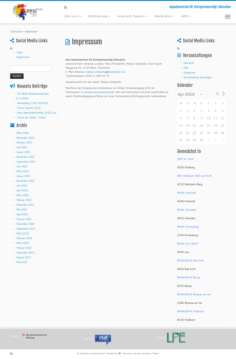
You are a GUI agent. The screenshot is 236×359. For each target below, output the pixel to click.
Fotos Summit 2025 (29, 108)
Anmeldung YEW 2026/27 (32, 103)
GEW (186, 16)
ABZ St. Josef (185, 159)
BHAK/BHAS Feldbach (190, 311)
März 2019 (22, 233)
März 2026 (22, 133)
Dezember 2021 (25, 204)
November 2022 (25, 180)
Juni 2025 (21, 147)
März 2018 (22, 243)
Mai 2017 (21, 262)
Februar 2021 (24, 219)
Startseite (16, 31)
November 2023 (25, 157)
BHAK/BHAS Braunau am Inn (194, 294)
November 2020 (25, 224)
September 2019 (25, 228)
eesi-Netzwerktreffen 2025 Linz (36, 113)
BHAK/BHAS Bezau (188, 277)
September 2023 (25, 161)
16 (201, 125)
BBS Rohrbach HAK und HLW (194, 176)
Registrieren (23, 57)
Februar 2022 (24, 200)
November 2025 (25, 137)
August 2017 (23, 257)
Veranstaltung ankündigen (197, 77)
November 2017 (25, 252)
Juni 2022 (21, 185)
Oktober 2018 (24, 238)
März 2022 (22, 195)
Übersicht (188, 63)
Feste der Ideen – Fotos (31, 117)
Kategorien (189, 72)
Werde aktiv (164, 16)
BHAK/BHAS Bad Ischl (190, 260)
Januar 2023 (23, 176)
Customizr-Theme (150, 353)
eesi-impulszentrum (95, 353)
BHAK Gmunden (186, 210)
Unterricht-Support (132, 16)
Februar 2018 (24, 247)
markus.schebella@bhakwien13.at (105, 72)
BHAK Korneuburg (188, 226)
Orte (185, 67)
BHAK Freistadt (186, 193)
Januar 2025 (23, 152)
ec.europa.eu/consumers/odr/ (97, 92)
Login (19, 52)
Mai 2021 (21, 209)
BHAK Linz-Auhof (187, 243)
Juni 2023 (21, 166)
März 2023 (22, 171)
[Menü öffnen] (227, 17)
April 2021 (22, 214)
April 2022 (22, 190)
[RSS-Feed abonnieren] (67, 7)
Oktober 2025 (24, 142)
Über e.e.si (72, 16)
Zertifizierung (99, 16)
